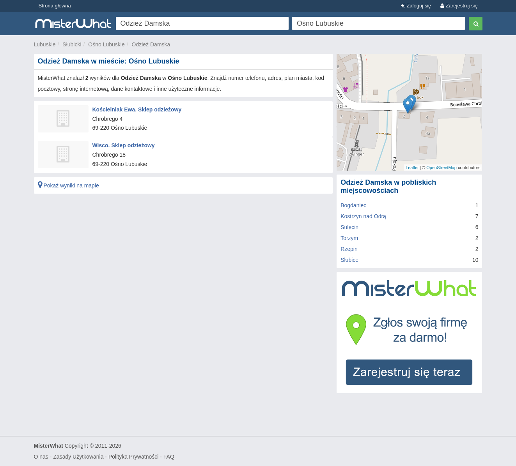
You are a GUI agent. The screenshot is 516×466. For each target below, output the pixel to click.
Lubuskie (45, 44)
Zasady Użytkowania (78, 457)
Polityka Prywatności (133, 457)
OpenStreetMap (441, 167)
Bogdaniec (353, 205)
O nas (41, 457)
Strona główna (55, 6)
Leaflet (412, 167)
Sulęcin (349, 227)
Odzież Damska (151, 44)
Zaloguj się (416, 6)
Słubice (349, 260)
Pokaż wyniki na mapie (68, 185)
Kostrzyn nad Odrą (363, 216)
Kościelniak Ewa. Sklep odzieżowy (137, 109)
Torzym (349, 238)
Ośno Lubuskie (106, 44)
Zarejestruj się (458, 6)
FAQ (168, 457)
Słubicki (71, 44)
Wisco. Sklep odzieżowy (123, 145)
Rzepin (349, 249)
